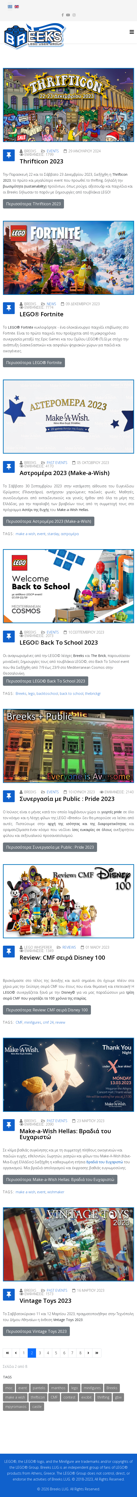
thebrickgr (93, 693)
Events (53, 151)
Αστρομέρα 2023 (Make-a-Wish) (65, 473)
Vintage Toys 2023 (46, 1300)
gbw (118, 1397)
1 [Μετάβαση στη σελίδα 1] (24, 1353)
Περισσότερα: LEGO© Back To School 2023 (45, 681)
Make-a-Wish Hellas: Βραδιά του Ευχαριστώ (65, 1134)
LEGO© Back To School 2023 (59, 642)
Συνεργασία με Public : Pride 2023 (67, 799)
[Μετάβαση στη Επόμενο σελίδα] (88, 1353)
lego (31, 693)
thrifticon (38, 1397)
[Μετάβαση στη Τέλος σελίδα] (96, 1353)
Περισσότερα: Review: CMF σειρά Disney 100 (47, 1010)
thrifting (103, 1397)
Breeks (21, 693)
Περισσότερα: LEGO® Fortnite (34, 362)
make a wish (25, 533)
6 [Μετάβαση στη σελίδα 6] (64, 1353)
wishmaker (55, 1192)
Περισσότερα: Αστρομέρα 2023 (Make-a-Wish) (48, 521)
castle (37, 1406)
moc (8, 1388)
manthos (58, 1388)
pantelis (39, 1388)
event (41, 533)
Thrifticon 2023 (41, 161)
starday (53, 533)
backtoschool (47, 693)
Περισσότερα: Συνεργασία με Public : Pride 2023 (50, 847)
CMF (19, 1022)
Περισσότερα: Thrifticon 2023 (33, 204)
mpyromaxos (15, 1406)
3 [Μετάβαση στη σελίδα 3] (40, 1353)
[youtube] (68, 15)
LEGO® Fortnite (41, 314)
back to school (71, 693)
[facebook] (63, 15)
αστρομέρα (70, 533)
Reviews (69, 947)
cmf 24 (48, 1022)
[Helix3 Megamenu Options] (132, 32)
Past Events (57, 462)
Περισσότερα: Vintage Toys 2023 (36, 1331)
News (51, 304)
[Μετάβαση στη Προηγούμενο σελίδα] (16, 1353)
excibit (86, 1397)
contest (69, 1397)
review (60, 1022)
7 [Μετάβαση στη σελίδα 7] (72, 1353)
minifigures (32, 1022)
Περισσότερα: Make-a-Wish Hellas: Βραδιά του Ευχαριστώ (60, 1179)
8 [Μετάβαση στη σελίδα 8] (80, 1353)
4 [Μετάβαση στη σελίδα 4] (48, 1353)
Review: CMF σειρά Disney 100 (62, 957)
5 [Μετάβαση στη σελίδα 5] (56, 1353)
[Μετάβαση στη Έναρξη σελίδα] (7, 1353)
